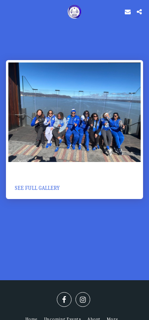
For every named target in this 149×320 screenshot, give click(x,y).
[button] (8, 11)
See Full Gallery (37, 188)
